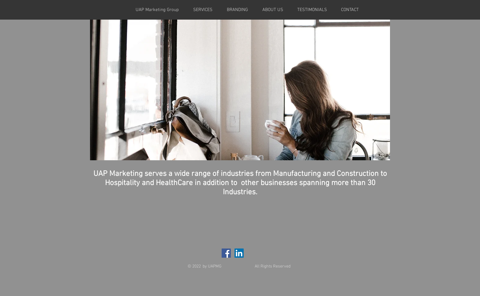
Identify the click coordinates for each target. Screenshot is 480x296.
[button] (240, 90)
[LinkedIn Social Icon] (239, 253)
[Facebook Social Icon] (226, 253)
